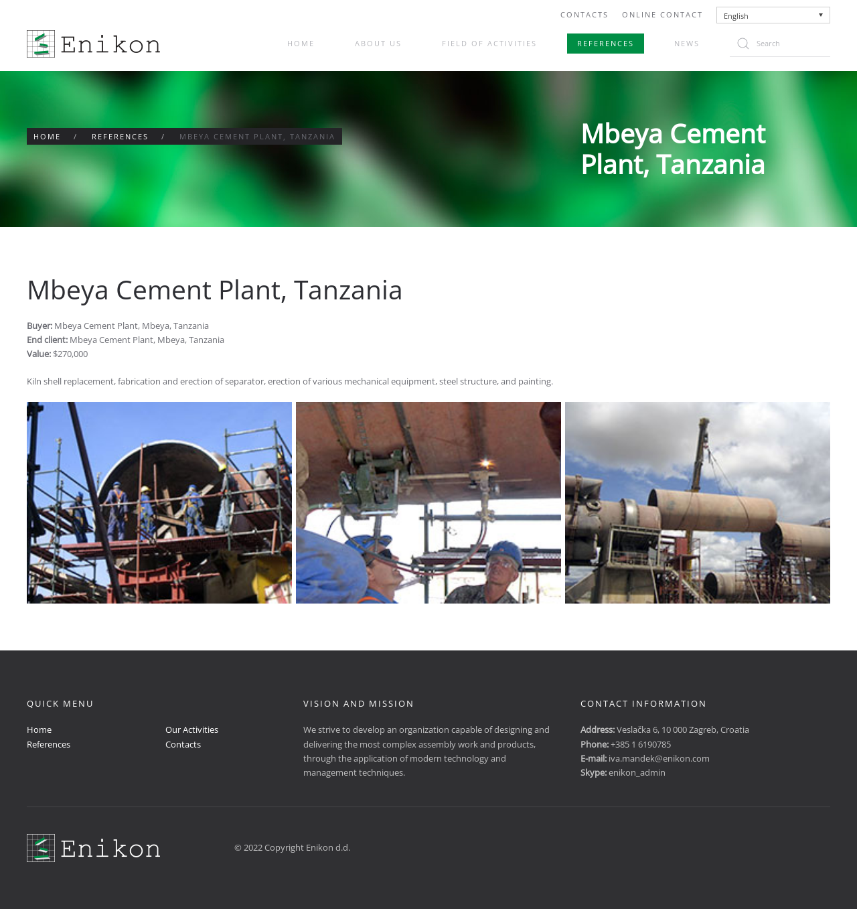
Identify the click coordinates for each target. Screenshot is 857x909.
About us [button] (378, 43)
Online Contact (662, 14)
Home (301, 43)
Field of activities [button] (489, 43)
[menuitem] (773, 15)
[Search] (780, 43)
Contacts (584, 14)
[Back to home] (93, 44)
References (605, 43)
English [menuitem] (736, 16)
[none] (773, 15)
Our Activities (191, 729)
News (687, 43)
